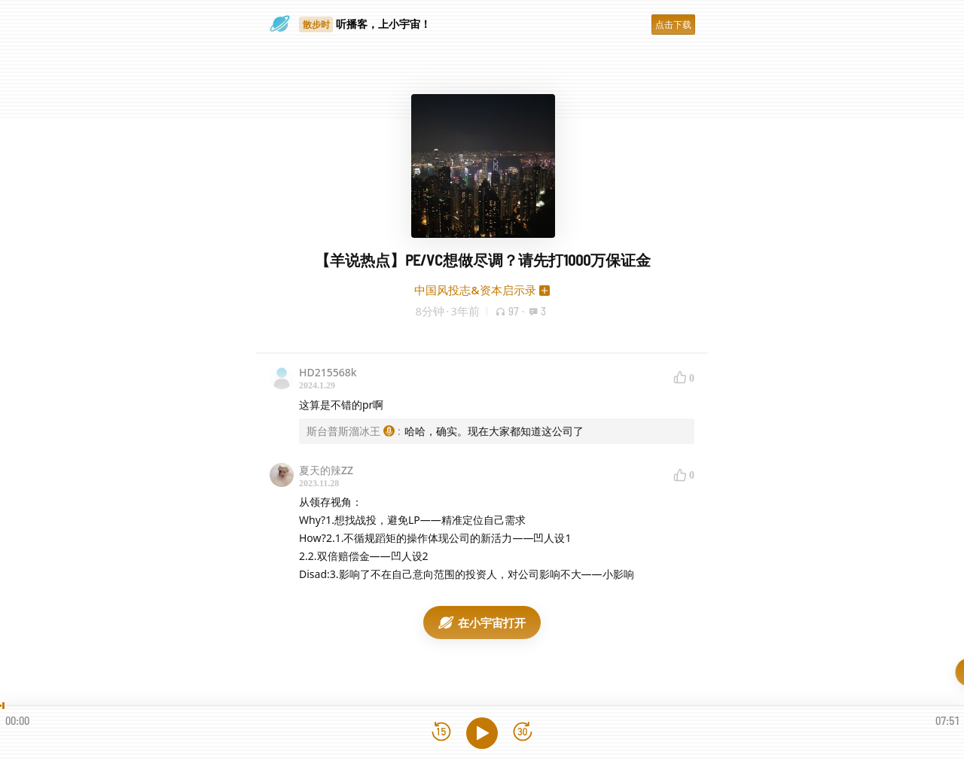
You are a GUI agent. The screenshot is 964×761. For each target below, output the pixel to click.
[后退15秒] (441, 733)
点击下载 (673, 24)
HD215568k (328, 372)
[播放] (482, 733)
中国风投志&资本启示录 (474, 289)
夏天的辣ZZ (326, 470)
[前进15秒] (522, 733)
